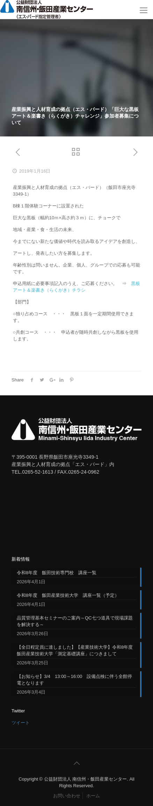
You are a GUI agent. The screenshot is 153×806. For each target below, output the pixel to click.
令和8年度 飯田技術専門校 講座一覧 (56, 572)
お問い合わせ (66, 795)
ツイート (21, 722)
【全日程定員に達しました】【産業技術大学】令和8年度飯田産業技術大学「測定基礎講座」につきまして (75, 650)
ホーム (93, 795)
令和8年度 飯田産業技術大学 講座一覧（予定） (68, 595)
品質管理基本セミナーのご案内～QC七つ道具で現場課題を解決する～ (75, 621)
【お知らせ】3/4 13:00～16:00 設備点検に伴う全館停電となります (74, 680)
